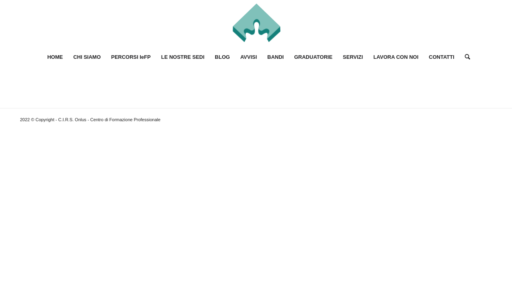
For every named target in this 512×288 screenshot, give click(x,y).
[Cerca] (465, 57)
